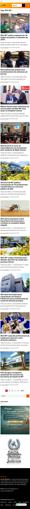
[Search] (28, 396)
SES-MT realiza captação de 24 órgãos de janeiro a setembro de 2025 (14, 37)
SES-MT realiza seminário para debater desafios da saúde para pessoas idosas (14, 260)
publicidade (4, 401)
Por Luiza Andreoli (4, 47)
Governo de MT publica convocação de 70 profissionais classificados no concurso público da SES (14, 186)
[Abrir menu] (1, 1)
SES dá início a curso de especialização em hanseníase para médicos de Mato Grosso (13, 148)
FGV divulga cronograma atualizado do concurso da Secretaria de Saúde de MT (12, 375)
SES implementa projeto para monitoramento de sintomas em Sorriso (14, 72)
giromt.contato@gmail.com (11, 488)
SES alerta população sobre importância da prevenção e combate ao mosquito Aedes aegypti (12, 222)
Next (22, 390)
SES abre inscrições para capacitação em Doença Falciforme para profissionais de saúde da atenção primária (14, 297)
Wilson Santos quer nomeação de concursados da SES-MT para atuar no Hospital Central (14, 109)
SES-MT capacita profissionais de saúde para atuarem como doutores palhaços (14, 338)
